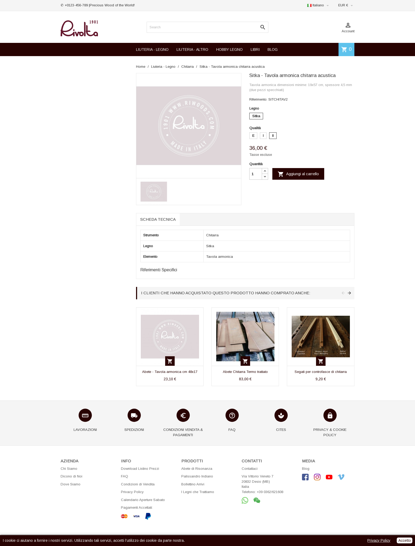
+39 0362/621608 (270, 492)
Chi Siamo (69, 469)
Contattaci (250, 469)
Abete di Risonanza (196, 469)
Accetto (404, 540)
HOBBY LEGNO (229, 49)
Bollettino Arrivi (192, 484)
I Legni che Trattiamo (197, 492)
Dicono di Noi (71, 476)
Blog (305, 469)
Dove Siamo (70, 484)
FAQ (124, 476)
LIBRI (255, 49)
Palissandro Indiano (197, 476)
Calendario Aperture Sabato (143, 500)
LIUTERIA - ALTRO (192, 49)
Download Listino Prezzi (140, 469)
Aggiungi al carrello (298, 174)
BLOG (273, 49)
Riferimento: (258, 99)
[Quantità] (255, 174)
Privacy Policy (132, 492)
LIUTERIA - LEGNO (152, 49)
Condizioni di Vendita (138, 484)
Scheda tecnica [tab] (158, 219)
